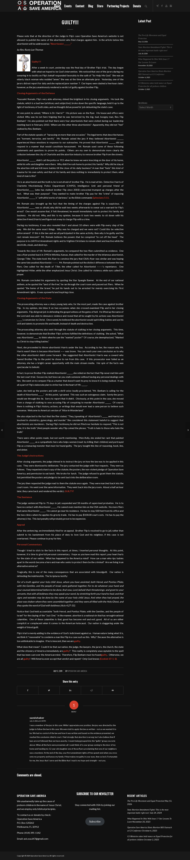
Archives (142, 103)
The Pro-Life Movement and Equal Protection (145, 801)
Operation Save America (77, 671)
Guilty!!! (70, 22)
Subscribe (95, 821)
